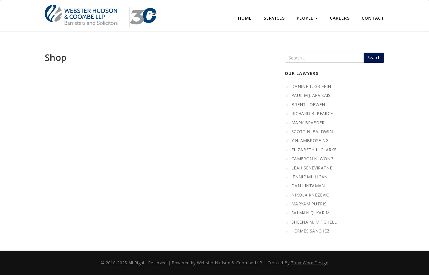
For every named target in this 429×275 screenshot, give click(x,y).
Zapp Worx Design (309, 262)
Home (245, 18)
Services (274, 18)
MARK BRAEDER (308, 122)
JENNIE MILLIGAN (309, 177)
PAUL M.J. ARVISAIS (310, 95)
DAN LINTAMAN (308, 185)
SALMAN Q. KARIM (310, 213)
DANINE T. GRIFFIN (311, 86)
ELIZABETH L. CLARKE (314, 150)
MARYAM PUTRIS (309, 204)
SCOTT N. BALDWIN (312, 131)
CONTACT (373, 18)
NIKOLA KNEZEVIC (310, 195)
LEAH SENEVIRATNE (311, 168)
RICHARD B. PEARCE (312, 113)
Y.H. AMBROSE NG (310, 140)
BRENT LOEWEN (308, 104)
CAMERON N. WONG (312, 158)
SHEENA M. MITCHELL (314, 222)
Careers (340, 18)
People (307, 18)
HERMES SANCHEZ (310, 231)
